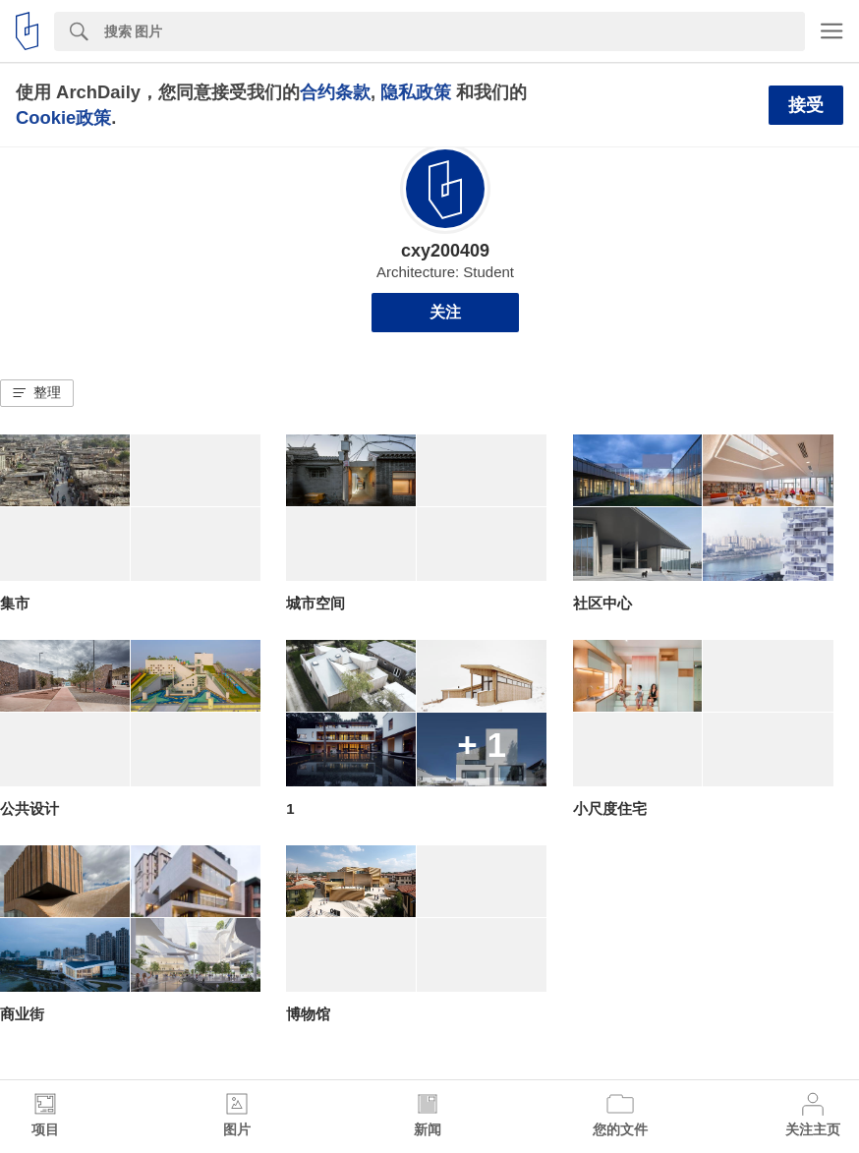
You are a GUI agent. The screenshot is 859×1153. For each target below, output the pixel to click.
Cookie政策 (63, 117)
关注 (445, 312)
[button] (37, 393)
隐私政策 (415, 92)
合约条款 (335, 92)
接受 (806, 105)
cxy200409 (445, 250)
